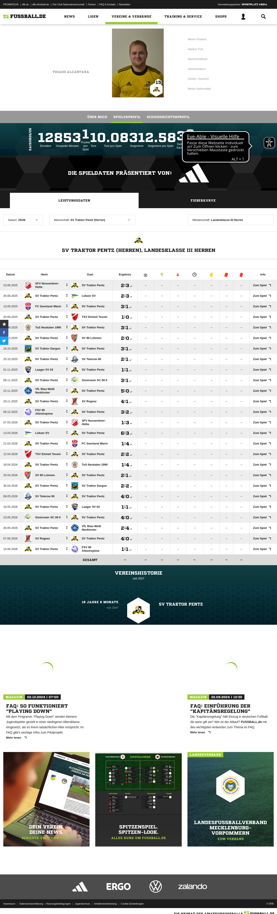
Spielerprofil (127, 116)
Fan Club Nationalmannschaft (68, 4)
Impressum (9, 903)
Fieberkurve (203, 200)
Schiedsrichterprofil (168, 116)
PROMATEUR (10, 4)
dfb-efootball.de (40, 4)
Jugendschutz (82, 903)
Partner (92, 4)
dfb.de (25, 4)
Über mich (97, 116)
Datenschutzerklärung (31, 903)
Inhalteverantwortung (105, 903)
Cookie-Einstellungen (132, 903)
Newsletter (124, 4)
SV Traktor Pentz (71, 50)
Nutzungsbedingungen (58, 903)
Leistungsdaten (74, 200)
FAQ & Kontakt (107, 4)
